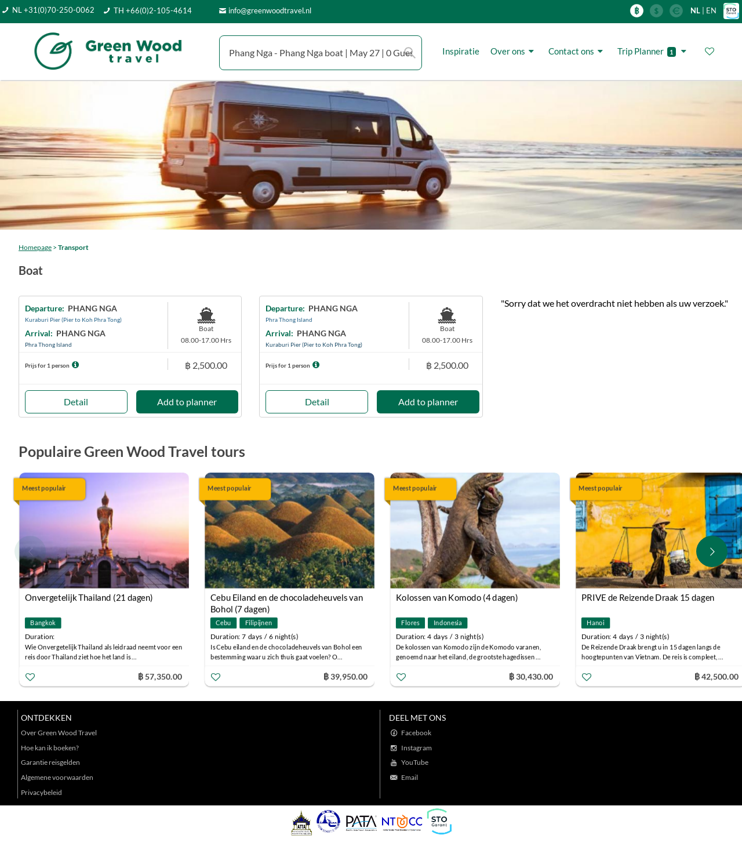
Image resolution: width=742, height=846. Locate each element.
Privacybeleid (41, 792)
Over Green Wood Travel (59, 732)
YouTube (414, 762)
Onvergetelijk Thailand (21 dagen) (89, 597)
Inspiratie (460, 51)
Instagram (416, 747)
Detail (76, 401)
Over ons (513, 51)
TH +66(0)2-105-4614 (153, 10)
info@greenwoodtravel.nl (269, 10)
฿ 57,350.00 (160, 676)
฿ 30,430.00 (531, 676)
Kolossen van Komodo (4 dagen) (457, 597)
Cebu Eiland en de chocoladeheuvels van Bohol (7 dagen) (286, 598)
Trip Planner (653, 51)
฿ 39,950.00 (345, 676)
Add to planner (187, 401)
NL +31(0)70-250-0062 (53, 9)
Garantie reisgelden (50, 762)
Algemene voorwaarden (57, 777)
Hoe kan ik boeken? (50, 747)
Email (409, 777)
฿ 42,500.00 (716, 676)
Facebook (416, 732)
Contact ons (577, 51)
